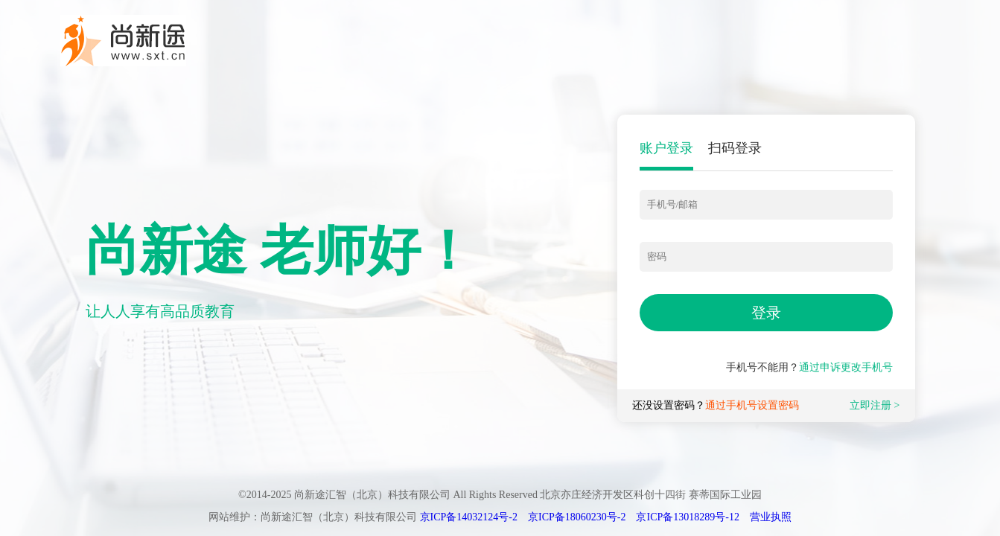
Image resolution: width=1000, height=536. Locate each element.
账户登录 (666, 148)
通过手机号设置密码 (752, 405)
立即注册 (870, 405)
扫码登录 (735, 148)
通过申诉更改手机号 (846, 367)
